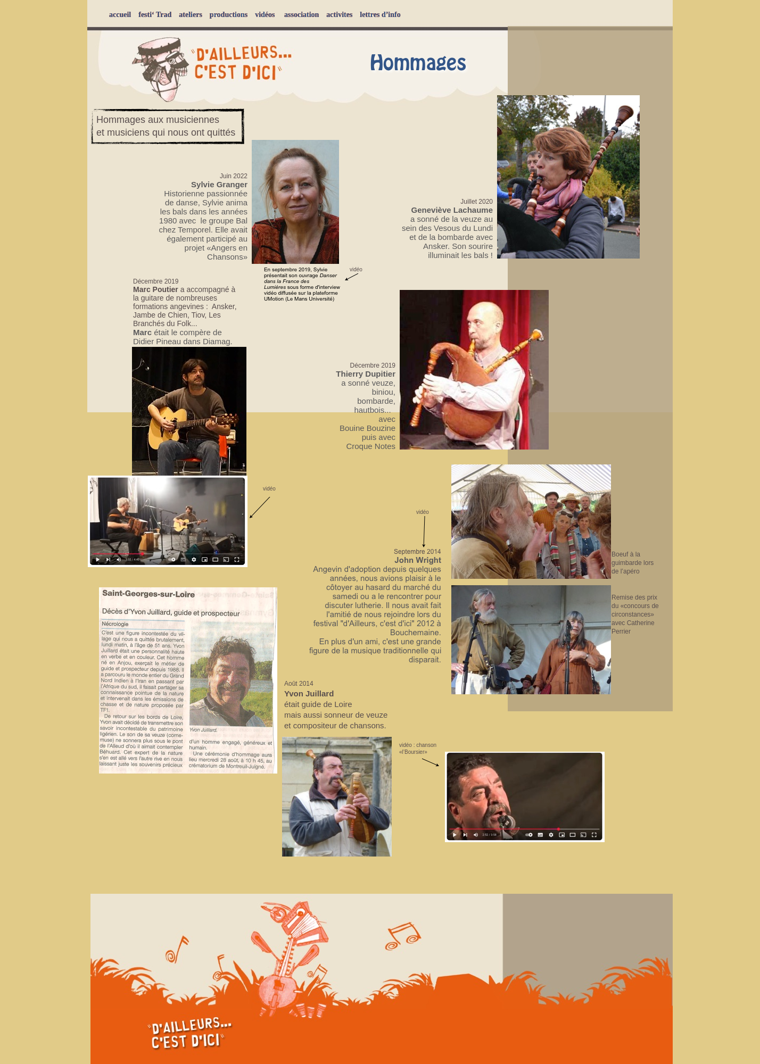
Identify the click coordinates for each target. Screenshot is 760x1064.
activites (339, 15)
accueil (120, 15)
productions (228, 15)
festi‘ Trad (154, 15)
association (301, 15)
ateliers (190, 15)
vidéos (265, 15)
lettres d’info (380, 15)
